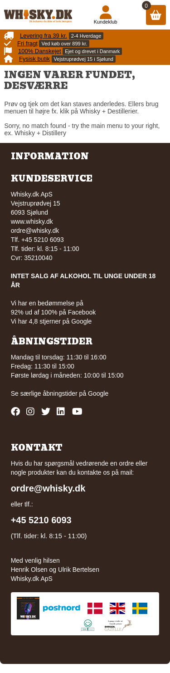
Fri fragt (27, 43)
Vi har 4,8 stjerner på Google (51, 321)
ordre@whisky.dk (35, 230)
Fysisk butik (34, 58)
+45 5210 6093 (41, 520)
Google (98, 393)
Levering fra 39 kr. (43, 35)
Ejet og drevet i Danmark (92, 51)
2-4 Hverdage (86, 36)
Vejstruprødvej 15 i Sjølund (83, 59)
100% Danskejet (39, 51)
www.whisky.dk (32, 221)
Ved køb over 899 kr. (64, 43)
